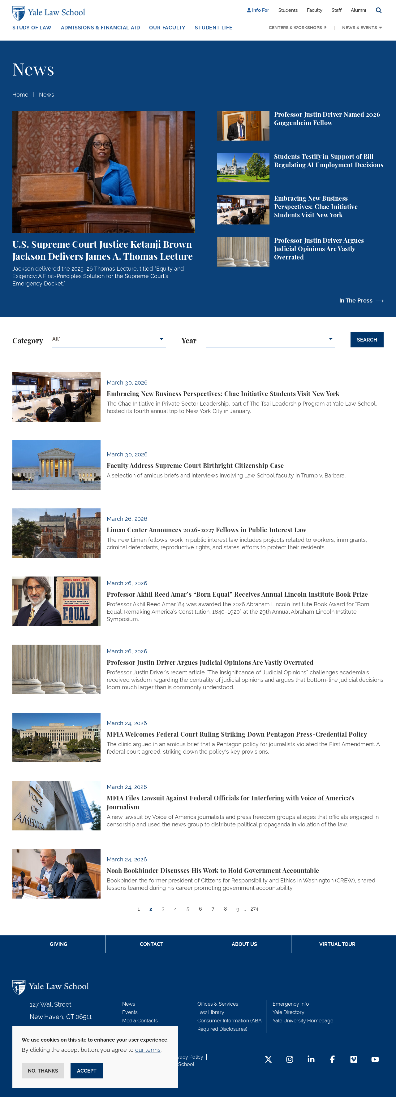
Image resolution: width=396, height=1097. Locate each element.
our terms (148, 1050)
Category (27, 341)
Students (288, 10)
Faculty (314, 10)
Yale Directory (288, 1012)
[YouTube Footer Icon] (375, 1060)
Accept (87, 1071)
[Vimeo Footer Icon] (354, 1060)
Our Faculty (167, 28)
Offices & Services (217, 1004)
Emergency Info (291, 1004)
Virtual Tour (337, 944)
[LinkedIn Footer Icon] (311, 1060)
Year (189, 341)
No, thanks (43, 1071)
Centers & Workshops (295, 27)
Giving (58, 944)
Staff (337, 10)
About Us (244, 944)
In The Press (355, 300)
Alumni (358, 10)
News (46, 94)
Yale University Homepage (303, 1021)
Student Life (214, 28)
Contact (151, 944)
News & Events (359, 27)
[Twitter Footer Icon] (268, 1060)
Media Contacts (140, 1021)
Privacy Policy (187, 1057)
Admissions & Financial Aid (100, 28)
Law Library (210, 1012)
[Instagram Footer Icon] (290, 1060)
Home (20, 94)
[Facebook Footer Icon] (332, 1060)
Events (130, 1012)
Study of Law (32, 28)
